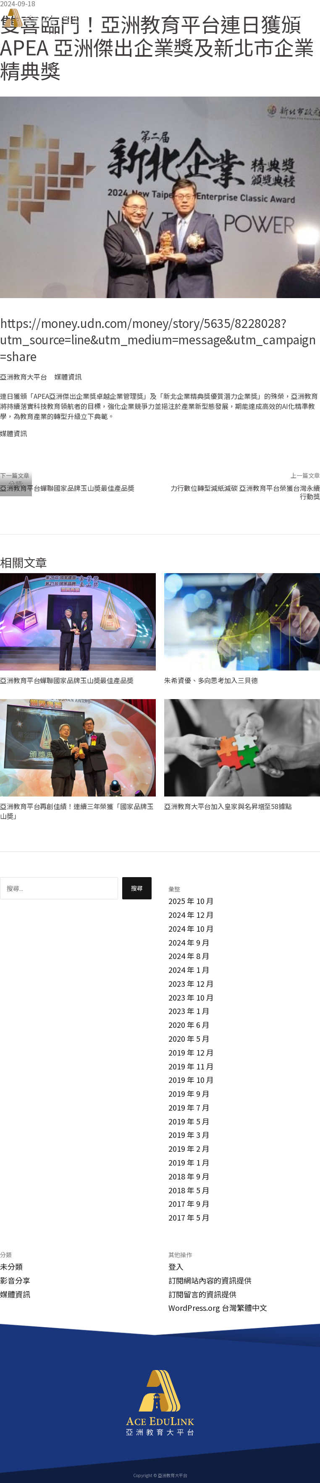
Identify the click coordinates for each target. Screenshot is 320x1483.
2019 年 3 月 (189, 1134)
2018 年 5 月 (189, 1189)
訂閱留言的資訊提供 (202, 1294)
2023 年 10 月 (191, 997)
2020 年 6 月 (189, 1024)
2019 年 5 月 (189, 1121)
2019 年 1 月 (189, 1162)
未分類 (11, 1266)
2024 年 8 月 (189, 955)
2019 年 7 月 (189, 1107)
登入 (176, 1266)
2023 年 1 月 (189, 1010)
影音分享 (15, 1280)
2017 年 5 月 (189, 1217)
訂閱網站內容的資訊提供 (210, 1280)
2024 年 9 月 (189, 942)
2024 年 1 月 (189, 969)
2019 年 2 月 (189, 1148)
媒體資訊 (68, 377)
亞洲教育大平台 (23, 377)
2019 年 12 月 (191, 1052)
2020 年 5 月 (189, 1038)
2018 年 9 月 (189, 1176)
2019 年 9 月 (189, 1093)
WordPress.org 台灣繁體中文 (217, 1307)
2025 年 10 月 (191, 900)
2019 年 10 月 (191, 1079)
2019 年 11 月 (191, 1066)
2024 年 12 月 (191, 914)
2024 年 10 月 (191, 928)
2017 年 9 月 (189, 1203)
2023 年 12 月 (191, 983)
